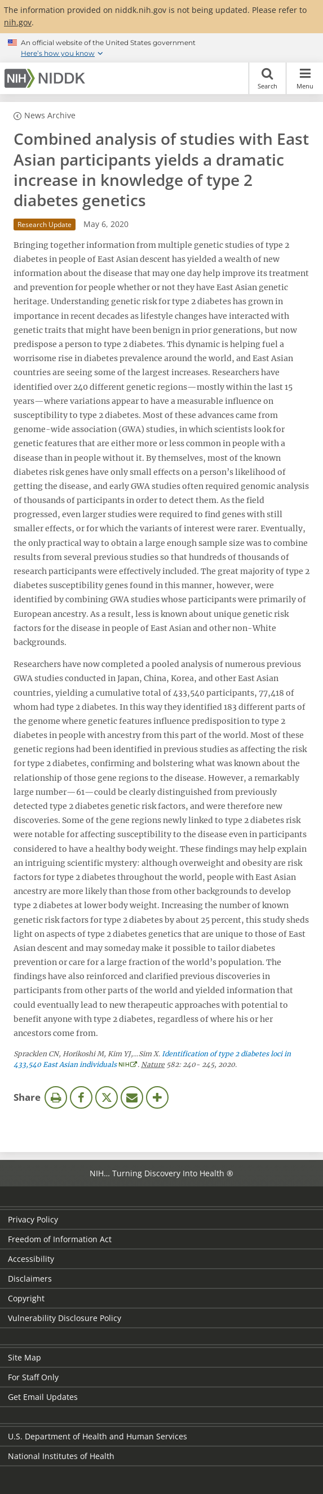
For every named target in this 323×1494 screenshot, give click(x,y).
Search (267, 78)
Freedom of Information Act (60, 1239)
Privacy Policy (33, 1219)
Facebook (81, 1097)
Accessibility (31, 1258)
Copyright (26, 1298)
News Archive (50, 115)
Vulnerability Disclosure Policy (64, 1318)
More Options (157, 1097)
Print (56, 1097)
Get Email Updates (43, 1396)
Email (132, 1097)
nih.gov (18, 22)
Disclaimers (30, 1278)
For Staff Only (33, 1377)
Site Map (24, 1357)
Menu (305, 78)
